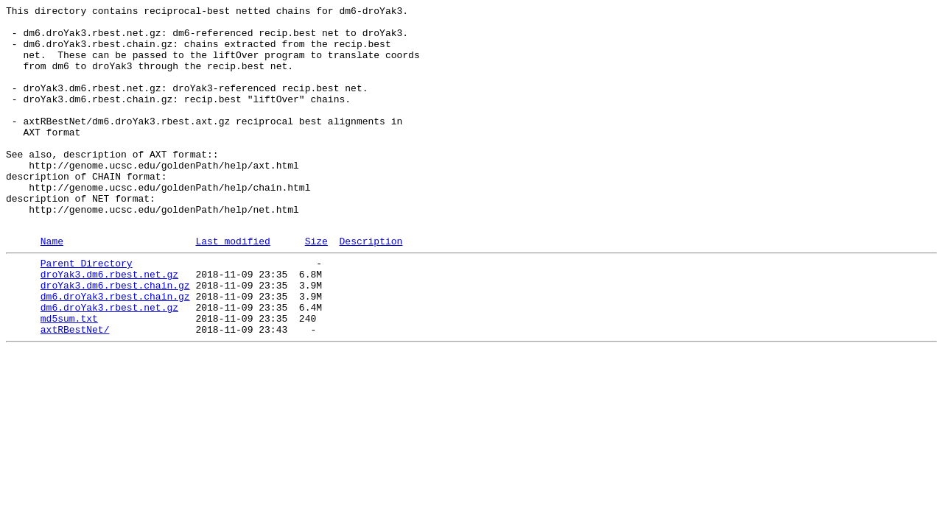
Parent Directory (87, 311)
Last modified (232, 287)
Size (316, 287)
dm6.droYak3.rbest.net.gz (109, 364)
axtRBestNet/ (75, 391)
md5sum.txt (69, 377)
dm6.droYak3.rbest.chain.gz (115, 351)
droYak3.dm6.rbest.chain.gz (115, 337)
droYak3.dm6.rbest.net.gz (109, 324)
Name (52, 287)
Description (370, 287)
